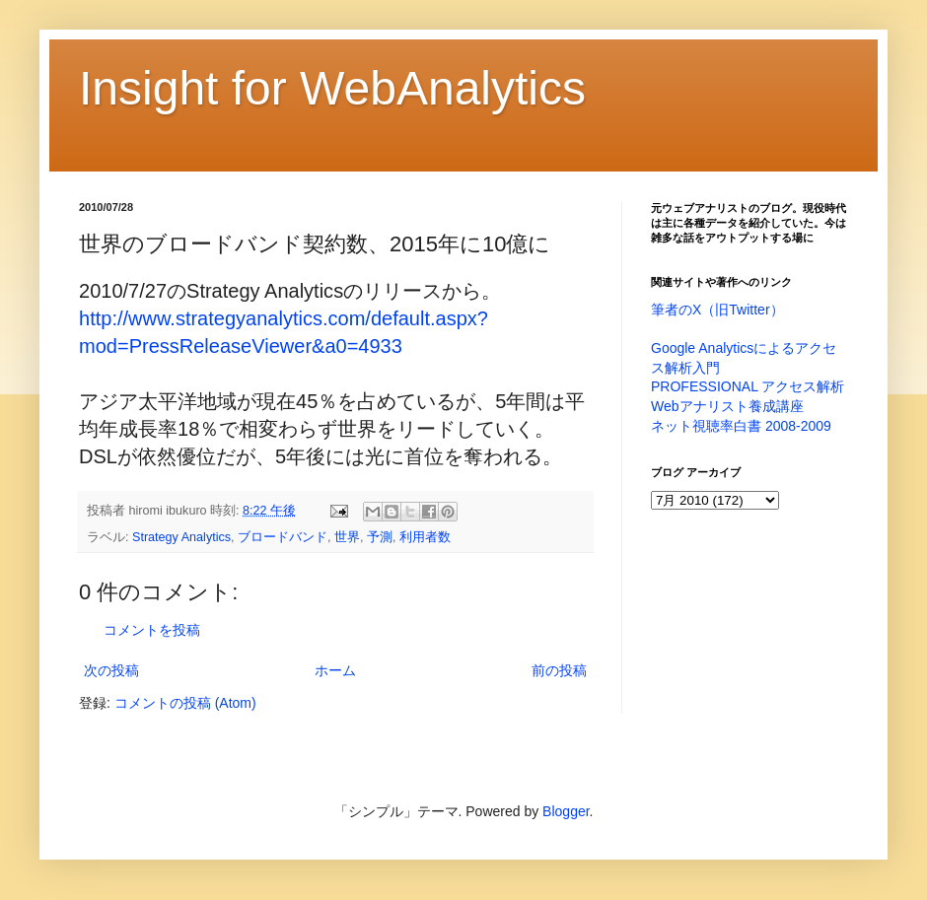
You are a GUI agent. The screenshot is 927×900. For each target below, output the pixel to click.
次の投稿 (111, 670)
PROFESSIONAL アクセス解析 (747, 386)
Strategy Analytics (181, 537)
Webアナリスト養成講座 (727, 406)
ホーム (335, 670)
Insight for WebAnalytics (332, 88)
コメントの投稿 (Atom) (185, 703)
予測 (379, 537)
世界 (347, 537)
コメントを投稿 (152, 630)
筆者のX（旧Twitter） (717, 309)
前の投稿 (559, 670)
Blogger (565, 811)
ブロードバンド (282, 537)
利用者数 (425, 537)
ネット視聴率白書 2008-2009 (741, 426)
